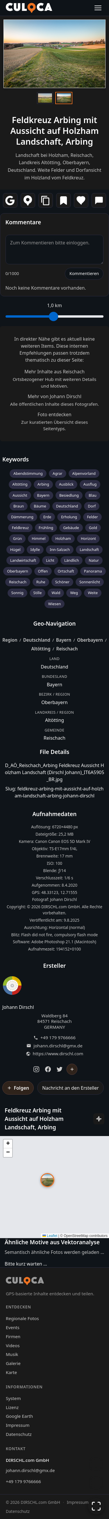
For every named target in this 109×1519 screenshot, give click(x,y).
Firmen (13, 1336)
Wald (55, 592)
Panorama (93, 571)
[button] (47, 1180)
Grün (17, 538)
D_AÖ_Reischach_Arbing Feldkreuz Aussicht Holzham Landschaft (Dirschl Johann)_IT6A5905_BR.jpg (54, 772)
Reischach (17, 581)
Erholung (69, 516)
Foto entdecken (54, 414)
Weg (74, 592)
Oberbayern (17, 571)
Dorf (92, 506)
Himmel (38, 538)
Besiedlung (69, 495)
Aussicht (19, 495)
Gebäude (71, 527)
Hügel (15, 549)
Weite (93, 592)
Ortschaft (66, 571)
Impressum (17, 1425)
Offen (43, 571)
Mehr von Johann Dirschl (54, 396)
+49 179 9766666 (58, 1037)
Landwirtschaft (23, 560)
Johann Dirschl (18, 1007)
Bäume (40, 506)
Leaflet (49, 1236)
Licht (50, 560)
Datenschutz (19, 1434)
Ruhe (40, 581)
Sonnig (17, 592)
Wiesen (54, 603)
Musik (12, 1354)
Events (12, 1327)
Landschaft (89, 549)
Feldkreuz (20, 527)
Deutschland (67, 506)
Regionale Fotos (22, 1318)
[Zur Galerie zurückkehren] (96, 1483)
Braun (18, 506)
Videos (12, 1345)
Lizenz (12, 1407)
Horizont (88, 538)
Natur (94, 560)
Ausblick (66, 484)
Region (9, 640)
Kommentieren (84, 273)
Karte (11, 1372)
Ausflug (90, 484)
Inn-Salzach (60, 549)
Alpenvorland (84, 473)
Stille (37, 592)
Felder (92, 516)
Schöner (62, 581)
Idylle (35, 549)
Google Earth (19, 1416)
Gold (93, 527)
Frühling (46, 527)
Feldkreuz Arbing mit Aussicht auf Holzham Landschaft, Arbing (54, 130)
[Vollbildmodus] (96, 1506)
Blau (93, 495)
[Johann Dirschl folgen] (72, 1069)
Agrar (57, 473)
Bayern (43, 495)
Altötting (20, 484)
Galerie (13, 1363)
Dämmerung (22, 516)
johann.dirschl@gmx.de (57, 1046)
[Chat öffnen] (96, 1464)
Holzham (63, 538)
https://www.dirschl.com (58, 1053)
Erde (47, 516)
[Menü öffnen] (98, 8)
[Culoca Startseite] (29, 8)
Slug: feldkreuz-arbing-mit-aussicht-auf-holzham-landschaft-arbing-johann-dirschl (55, 792)
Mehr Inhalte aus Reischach (54, 371)
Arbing (43, 484)
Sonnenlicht (89, 581)
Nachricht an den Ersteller (70, 1088)
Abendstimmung (28, 473)
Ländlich (71, 560)
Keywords (15, 459)
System (13, 1398)
